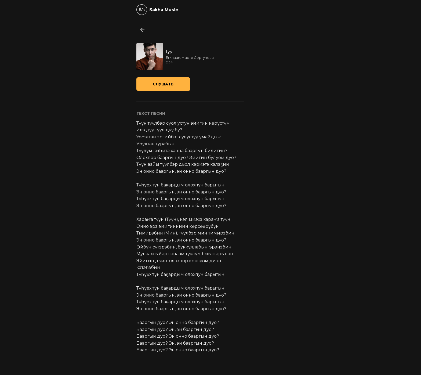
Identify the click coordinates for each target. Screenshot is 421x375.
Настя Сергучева (198, 57)
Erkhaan (173, 57)
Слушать (163, 84)
